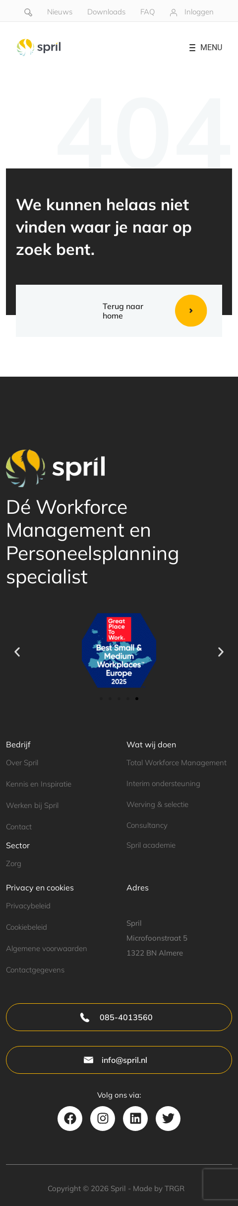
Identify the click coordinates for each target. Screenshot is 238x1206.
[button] (17, 652)
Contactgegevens (35, 969)
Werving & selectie (157, 804)
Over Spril (22, 762)
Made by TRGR (158, 1188)
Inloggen (199, 11)
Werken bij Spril (32, 805)
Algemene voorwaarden (46, 948)
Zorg (13, 863)
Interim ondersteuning (163, 783)
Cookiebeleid (26, 927)
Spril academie (151, 845)
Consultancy (147, 825)
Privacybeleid (28, 905)
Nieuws (59, 11)
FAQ (147, 11)
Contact (19, 826)
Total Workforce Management (176, 762)
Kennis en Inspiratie (38, 784)
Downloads (106, 11)
